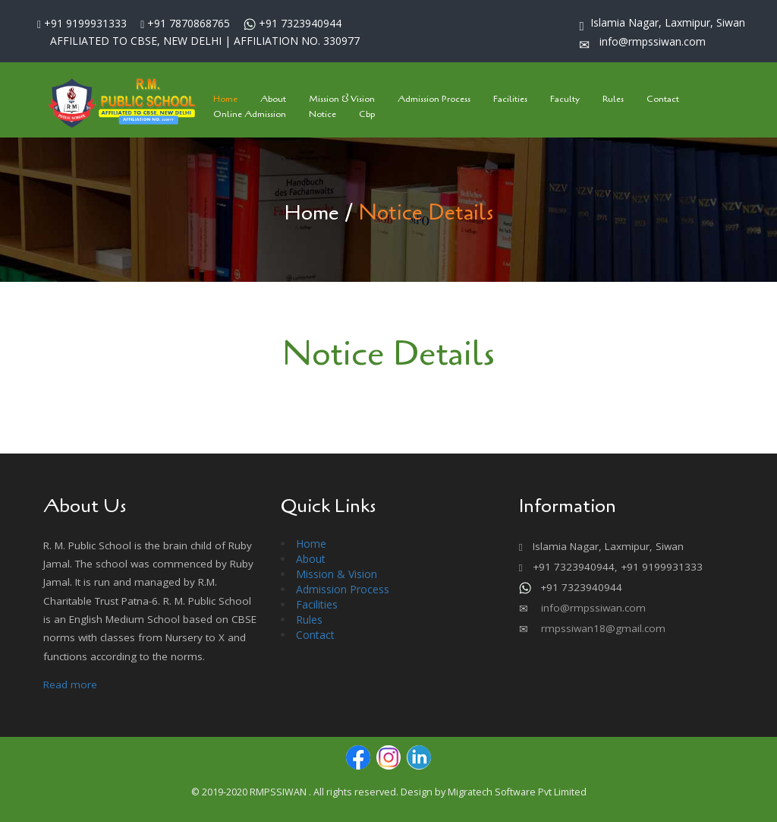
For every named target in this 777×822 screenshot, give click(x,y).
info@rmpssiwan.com (592, 608)
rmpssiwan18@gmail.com (601, 628)
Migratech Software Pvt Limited (517, 792)
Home (311, 212)
